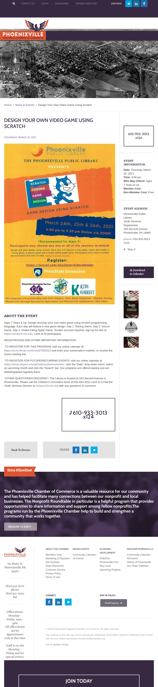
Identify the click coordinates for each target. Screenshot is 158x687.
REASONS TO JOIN (20, 526)
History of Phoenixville (139, 562)
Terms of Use (53, 577)
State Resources (55, 565)
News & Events (24, 105)
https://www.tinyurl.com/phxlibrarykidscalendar (34, 364)
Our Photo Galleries (137, 565)
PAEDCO (105, 558)
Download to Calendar (137, 272)
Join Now (116, 3)
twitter (128, 3)
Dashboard (62, 3)
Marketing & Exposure (58, 558)
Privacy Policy (53, 573)
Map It (132, 249)
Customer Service (55, 569)
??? (13, 3)
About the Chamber (57, 549)
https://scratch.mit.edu (18, 333)
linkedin (136, 3)
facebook (144, 3)
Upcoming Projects (110, 569)
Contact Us (27, 3)
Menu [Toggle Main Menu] (10, 35)
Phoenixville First (109, 562)
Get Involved (52, 562)
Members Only (54, 554)
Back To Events (20, 450)
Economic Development (107, 551)
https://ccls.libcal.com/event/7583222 (27, 350)
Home (8, 105)
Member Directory (86, 3)
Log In (44, 3)
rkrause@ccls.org (47, 385)
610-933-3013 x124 (88, 414)
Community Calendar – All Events (85, 556)
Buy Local (105, 565)
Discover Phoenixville (140, 549)
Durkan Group (60, 644)
